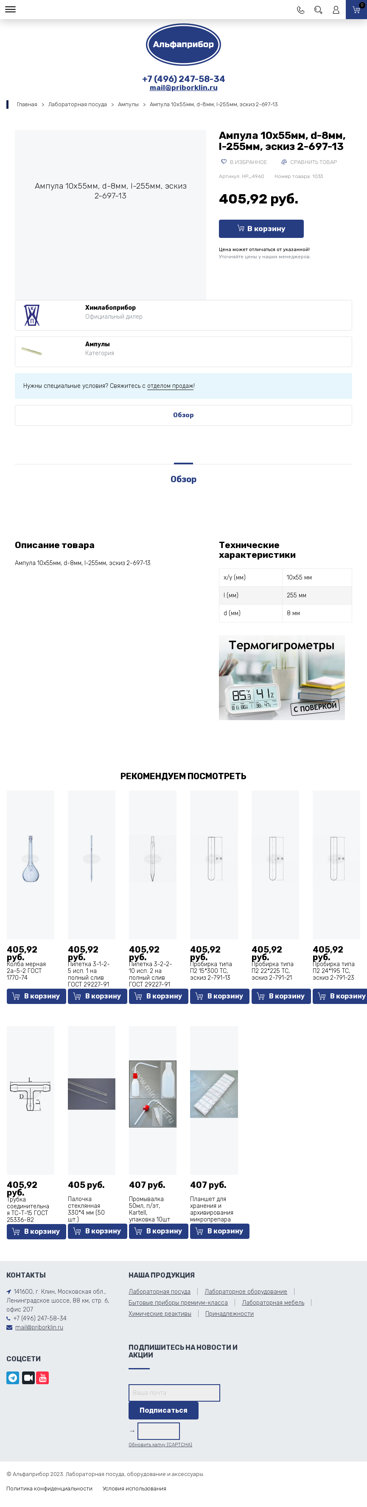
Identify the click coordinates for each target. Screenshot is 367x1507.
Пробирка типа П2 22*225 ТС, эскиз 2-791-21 (273, 971)
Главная (27, 104)
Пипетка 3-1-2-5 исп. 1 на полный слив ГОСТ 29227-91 (89, 974)
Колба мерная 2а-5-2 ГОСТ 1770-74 (26, 971)
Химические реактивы (160, 1314)
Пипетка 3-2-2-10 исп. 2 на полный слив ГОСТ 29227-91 (150, 974)
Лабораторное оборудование (246, 1291)
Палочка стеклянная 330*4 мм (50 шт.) (86, 1209)
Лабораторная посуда (77, 104)
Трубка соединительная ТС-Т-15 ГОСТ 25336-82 (28, 1210)
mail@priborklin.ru (184, 87)
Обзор (183, 415)
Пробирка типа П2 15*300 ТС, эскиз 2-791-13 (211, 971)
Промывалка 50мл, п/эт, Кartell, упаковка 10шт (149, 1209)
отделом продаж (170, 386)
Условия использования (134, 1488)
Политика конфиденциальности (49, 1488)
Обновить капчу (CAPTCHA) (160, 1445)
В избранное (244, 162)
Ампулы (128, 104)
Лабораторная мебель (273, 1302)
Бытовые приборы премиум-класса (178, 1302)
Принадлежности (229, 1314)
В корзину (261, 228)
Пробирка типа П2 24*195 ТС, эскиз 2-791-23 (334, 971)
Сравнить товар (309, 162)
